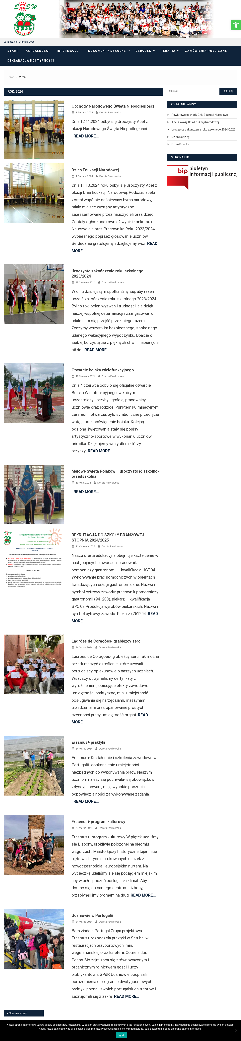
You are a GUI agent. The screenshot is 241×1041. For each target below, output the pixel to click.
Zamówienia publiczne (206, 50)
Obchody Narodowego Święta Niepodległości (113, 106)
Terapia (168, 50)
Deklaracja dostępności (30, 60)
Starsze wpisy (18, 1013)
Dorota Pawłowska (110, 112)
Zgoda (121, 1035)
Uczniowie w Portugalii (92, 915)
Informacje (68, 50)
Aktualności (38, 50)
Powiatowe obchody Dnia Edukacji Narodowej (200, 114)
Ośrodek (143, 50)
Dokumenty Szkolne (107, 50)
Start (13, 50)
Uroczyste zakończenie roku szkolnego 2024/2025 (203, 129)
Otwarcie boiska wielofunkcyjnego (103, 370)
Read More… (86, 136)
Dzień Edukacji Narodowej (95, 170)
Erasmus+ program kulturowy (98, 821)
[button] (236, 25)
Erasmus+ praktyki (88, 742)
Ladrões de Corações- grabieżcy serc (106, 641)
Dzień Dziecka (180, 144)
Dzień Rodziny (181, 136)
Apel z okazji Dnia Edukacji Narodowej (195, 122)
